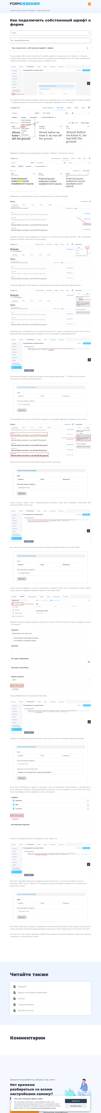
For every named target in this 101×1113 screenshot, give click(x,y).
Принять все (76, 1101)
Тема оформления (21, 40)
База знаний (21, 10)
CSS (53, 61)
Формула (22, 987)
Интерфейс (31, 10)
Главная (12, 10)
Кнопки (21, 999)
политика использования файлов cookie (43, 1108)
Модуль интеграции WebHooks (32, 993)
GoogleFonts (62, 56)
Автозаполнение (25, 1010)
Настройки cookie (76, 1106)
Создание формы (26, 1005)
